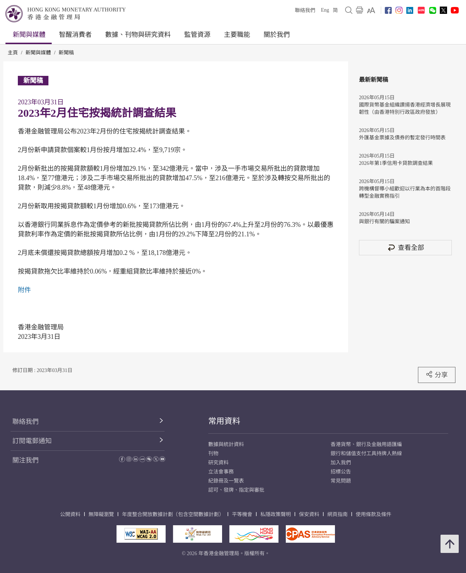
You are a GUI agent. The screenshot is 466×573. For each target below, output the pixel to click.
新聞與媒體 (29, 34)
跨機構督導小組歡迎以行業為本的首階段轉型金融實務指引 (405, 192)
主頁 (13, 52)
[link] (371, 10)
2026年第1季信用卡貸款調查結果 (396, 163)
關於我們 (277, 34)
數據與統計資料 (226, 444)
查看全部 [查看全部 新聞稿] (405, 247)
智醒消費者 (75, 34)
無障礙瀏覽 (101, 514)
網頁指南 (337, 514)
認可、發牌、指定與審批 (236, 490)
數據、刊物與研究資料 (138, 34)
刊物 (213, 453)
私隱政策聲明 (275, 514)
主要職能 (237, 34)
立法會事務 (221, 472)
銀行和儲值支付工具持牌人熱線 (366, 453)
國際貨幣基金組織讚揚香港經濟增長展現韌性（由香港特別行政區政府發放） (405, 108)
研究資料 (218, 462)
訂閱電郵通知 (32, 441)
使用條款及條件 (373, 514)
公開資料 (70, 514)
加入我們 (341, 462)
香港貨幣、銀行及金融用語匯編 (366, 444)
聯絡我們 (305, 10)
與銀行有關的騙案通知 (384, 221)
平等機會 (242, 514)
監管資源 (197, 34)
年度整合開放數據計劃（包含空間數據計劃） (173, 514)
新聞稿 (66, 52)
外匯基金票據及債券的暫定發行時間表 (402, 137)
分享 (437, 375)
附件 (24, 290)
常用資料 (224, 421)
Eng (325, 10)
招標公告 (341, 472)
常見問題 (341, 481)
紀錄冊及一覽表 (226, 481)
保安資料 (309, 514)
